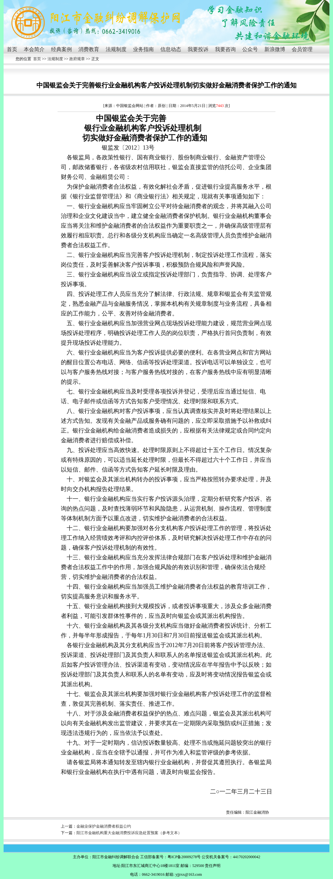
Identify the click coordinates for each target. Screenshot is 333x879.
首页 (12, 49)
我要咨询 (225, 49)
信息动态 (170, 49)
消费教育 (88, 49)
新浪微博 (274, 49)
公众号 (250, 49)
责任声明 (212, 865)
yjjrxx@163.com (188, 874)
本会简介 (34, 49)
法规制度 (116, 49)
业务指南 (143, 49)
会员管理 (302, 49)
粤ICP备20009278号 (184, 857)
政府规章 (77, 59)
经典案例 (61, 49)
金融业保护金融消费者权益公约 (103, 826)
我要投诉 (198, 49)
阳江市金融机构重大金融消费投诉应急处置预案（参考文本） (129, 833)
